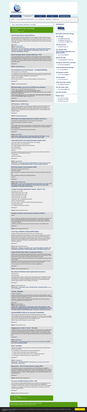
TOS (18, 403)
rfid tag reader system (30, 249)
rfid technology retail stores (24, 137)
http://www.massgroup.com (21, 115)
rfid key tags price (32, 361)
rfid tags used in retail (38, 137)
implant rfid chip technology (17, 50)
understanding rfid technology (65, 67)
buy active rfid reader (63, 98)
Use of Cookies (24, 403)
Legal (15, 403)
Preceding (19, 398)
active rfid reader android (63, 82)
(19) (63, 46)
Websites (22, 19)
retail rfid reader (23, 136)
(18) (63, 79)
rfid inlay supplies (46, 183)
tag (40, 16)
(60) (64, 89)
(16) (63, 54)
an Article (41, 19)
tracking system (64, 16)
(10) (65, 59)
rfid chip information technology (27, 48)
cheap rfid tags (42, 341)
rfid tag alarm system (24, 287)
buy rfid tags (70, 33)
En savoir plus (10, 410)
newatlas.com (18, 339)
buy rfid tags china (61, 49)
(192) (65, 41)
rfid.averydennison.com (20, 181)
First (15, 398)
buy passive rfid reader (63, 99)
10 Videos (18, 31)
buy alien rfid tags (61, 92)
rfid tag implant (60, 77)
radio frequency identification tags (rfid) (41, 308)
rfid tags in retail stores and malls (65, 62)
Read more (14, 44)
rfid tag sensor (33, 287)
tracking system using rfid (41, 164)
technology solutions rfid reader (36, 136)
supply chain (15, 16)
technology (28, 16)
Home (12, 19)
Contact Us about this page (35, 403)
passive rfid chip (61, 57)
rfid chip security (61, 44)
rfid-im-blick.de (19, 134)
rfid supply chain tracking (26, 186)
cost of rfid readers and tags (40, 248)
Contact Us (55, 19)
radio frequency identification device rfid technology (32, 306)
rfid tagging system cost (43, 249)
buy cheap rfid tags (34, 341)
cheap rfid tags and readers (24, 341)
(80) (64, 40)
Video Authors (29, 19)
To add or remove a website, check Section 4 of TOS (23, 404)
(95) (64, 38)
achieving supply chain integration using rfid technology (30, 183)
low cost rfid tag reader (21, 342)
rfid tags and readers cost (25, 248)
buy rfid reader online (62, 87)
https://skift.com (18, 161)
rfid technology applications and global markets (65, 52)
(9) (63, 69)
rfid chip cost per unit (63, 101)
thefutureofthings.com (20, 47)
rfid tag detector (17, 288)
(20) (64, 84)
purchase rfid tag (42, 287)
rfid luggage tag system (42, 162)
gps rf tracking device (41, 361)
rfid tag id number (23, 362)
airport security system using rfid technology (28, 162)
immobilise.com (18, 360)
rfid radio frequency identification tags (22, 309)
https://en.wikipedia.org (20, 305)
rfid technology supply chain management (31, 184)
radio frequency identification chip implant (41, 309)
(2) (64, 64)
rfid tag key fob (21, 363)
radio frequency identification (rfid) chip (34, 50)
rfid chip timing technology (43, 48)
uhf (52, 16)
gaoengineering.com (16, 12)
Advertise (48, 19)
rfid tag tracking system (26, 164)
